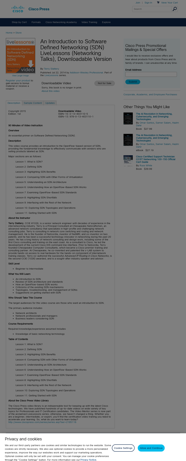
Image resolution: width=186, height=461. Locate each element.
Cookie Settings (123, 451)
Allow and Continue (151, 451)
